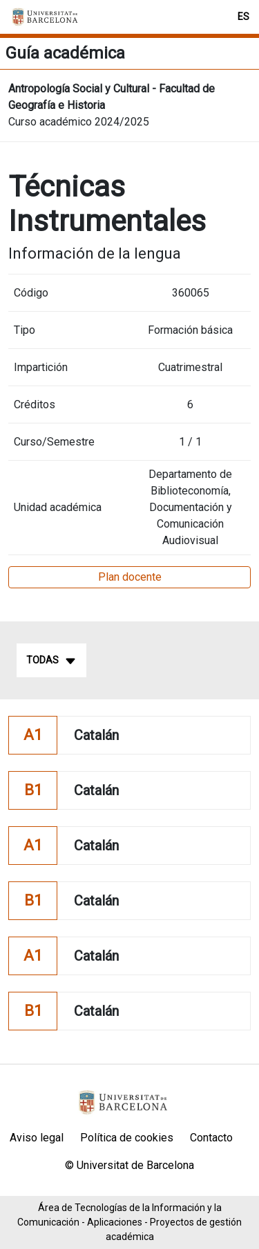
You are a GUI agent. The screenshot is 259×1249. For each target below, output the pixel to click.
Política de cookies (126, 1137)
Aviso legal (37, 1137)
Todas (51, 661)
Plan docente (130, 576)
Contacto (211, 1137)
